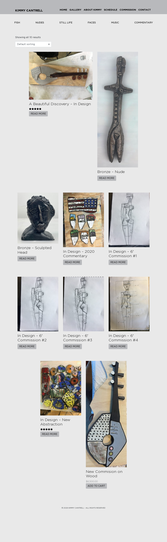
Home (63, 10)
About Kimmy (93, 10)
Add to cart (96, 486)
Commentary (143, 22)
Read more (38, 114)
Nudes (39, 22)
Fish (17, 22)
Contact (144, 10)
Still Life (65, 22)
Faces (92, 22)
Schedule (110, 10)
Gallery (75, 10)
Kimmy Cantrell (29, 10)
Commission (128, 10)
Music (115, 22)
